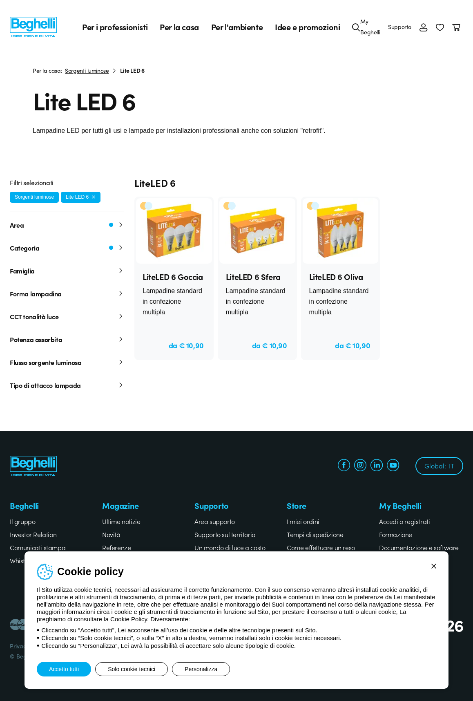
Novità (111, 534)
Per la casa (179, 27)
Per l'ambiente (237, 27)
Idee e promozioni (307, 27)
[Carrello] (457, 26)
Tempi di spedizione (315, 534)
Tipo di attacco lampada (67, 385)
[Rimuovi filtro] (93, 197)
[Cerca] (356, 26)
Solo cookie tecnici (131, 669)
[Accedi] (423, 26)
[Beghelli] (33, 26)
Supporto (399, 26)
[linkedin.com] (376, 466)
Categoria (67, 247)
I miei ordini (303, 521)
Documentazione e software (419, 547)
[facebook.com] (344, 466)
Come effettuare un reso (321, 547)
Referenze (116, 547)
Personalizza (201, 669)
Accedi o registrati (404, 521)
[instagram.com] (360, 466)
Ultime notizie (121, 521)
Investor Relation (33, 534)
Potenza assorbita (67, 339)
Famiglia (67, 270)
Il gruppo (22, 521)
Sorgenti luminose (87, 70)
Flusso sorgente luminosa (67, 362)
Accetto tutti (64, 669)
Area (67, 224)
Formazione (395, 534)
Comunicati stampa (37, 547)
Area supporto (214, 521)
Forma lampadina (67, 293)
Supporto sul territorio (224, 534)
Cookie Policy (128, 619)
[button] (440, 26)
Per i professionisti (114, 27)
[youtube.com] (393, 466)
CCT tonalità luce (67, 316)
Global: (439, 465)
